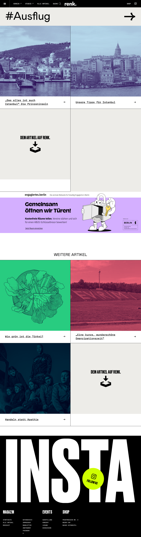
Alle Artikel (43, 4)
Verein (17, 4)
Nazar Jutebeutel (69, 525)
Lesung (45, 525)
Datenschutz (27, 520)
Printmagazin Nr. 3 (70, 520)
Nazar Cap (66, 522)
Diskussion (47, 528)
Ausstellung (47, 520)
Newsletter (27, 525)
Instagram (27, 528)
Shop (129, 4)
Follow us (92, 479)
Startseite (7, 520)
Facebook (26, 530)
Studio (29, 4)
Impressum (27, 522)
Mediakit (6, 525)
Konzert (46, 522)
